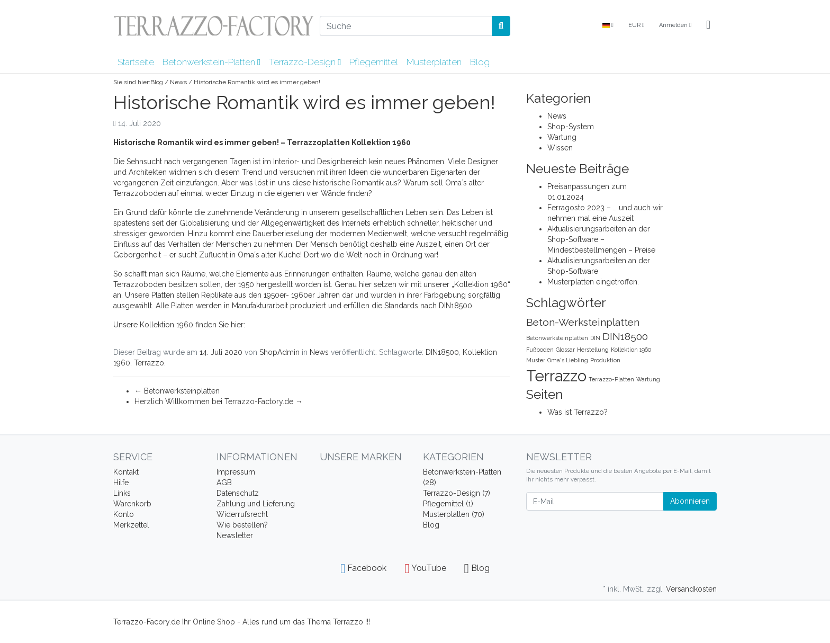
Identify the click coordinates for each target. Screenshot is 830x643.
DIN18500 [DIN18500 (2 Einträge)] (625, 336)
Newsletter (234, 535)
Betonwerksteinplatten (177, 391)
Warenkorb (132, 503)
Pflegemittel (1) (448, 503)
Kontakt (126, 472)
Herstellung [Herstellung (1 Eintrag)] (593, 349)
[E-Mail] (595, 501)
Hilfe (121, 482)
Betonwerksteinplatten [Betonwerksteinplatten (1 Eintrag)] (557, 338)
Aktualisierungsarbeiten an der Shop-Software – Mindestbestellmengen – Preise (601, 239)
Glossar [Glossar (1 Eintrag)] (565, 349)
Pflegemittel (373, 62)
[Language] (608, 25)
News (178, 82)
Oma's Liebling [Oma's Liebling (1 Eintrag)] (567, 360)
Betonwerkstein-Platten (211, 62)
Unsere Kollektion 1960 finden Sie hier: (180, 324)
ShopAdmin (279, 352)
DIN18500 (442, 352)
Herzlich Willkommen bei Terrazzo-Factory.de (218, 401)
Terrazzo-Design (305, 62)
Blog (480, 62)
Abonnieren (690, 501)
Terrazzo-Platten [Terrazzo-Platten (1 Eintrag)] (611, 379)
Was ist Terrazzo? (577, 412)
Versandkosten (691, 589)
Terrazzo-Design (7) (456, 493)
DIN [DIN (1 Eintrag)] (595, 338)
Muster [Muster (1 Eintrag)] (535, 360)
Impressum (235, 472)
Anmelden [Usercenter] (675, 25)
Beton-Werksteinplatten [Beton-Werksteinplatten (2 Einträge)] (582, 322)
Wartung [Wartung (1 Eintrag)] (648, 379)
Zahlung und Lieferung (255, 503)
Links (122, 493)
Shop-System (570, 126)
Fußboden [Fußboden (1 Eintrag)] (540, 349)
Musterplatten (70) (453, 514)
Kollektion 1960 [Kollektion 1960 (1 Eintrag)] (631, 349)
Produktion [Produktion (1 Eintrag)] (605, 360)
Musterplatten (434, 62)
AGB (224, 482)
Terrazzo (149, 363)
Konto (123, 514)
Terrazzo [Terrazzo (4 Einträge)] (556, 376)
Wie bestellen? (242, 525)
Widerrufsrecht (242, 514)
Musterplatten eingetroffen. (593, 282)
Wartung (561, 137)
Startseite (136, 62)
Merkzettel (131, 525)
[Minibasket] (708, 25)
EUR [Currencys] (636, 25)
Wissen (560, 148)
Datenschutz (237, 493)
